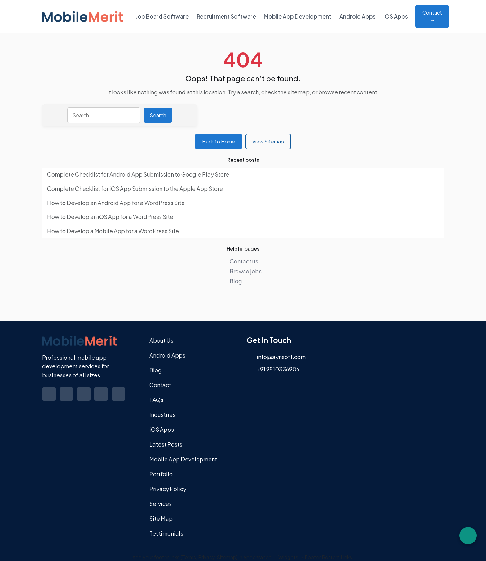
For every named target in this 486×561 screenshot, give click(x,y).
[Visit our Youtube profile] (119, 398)
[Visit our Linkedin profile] (84, 398)
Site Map (161, 518)
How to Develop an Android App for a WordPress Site (116, 202)
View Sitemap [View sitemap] (268, 141)
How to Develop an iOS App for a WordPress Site (110, 216)
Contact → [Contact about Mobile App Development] (432, 16)
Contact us (244, 261)
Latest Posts (165, 444)
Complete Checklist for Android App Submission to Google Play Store (138, 174)
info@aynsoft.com (281, 356)
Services (160, 503)
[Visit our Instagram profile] (101, 398)
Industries (162, 414)
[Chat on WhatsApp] (468, 535)
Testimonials (166, 533)
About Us (161, 340)
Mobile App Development (297, 16)
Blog (236, 281)
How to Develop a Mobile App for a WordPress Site (113, 230)
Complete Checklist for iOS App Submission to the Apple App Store (135, 188)
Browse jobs (246, 271)
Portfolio (161, 473)
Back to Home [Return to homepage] (218, 141)
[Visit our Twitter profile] (67, 398)
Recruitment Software (226, 16)
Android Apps (357, 16)
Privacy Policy (167, 488)
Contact (160, 384)
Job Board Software (162, 16)
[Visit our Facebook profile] (49, 398)
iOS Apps (395, 16)
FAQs (156, 399)
